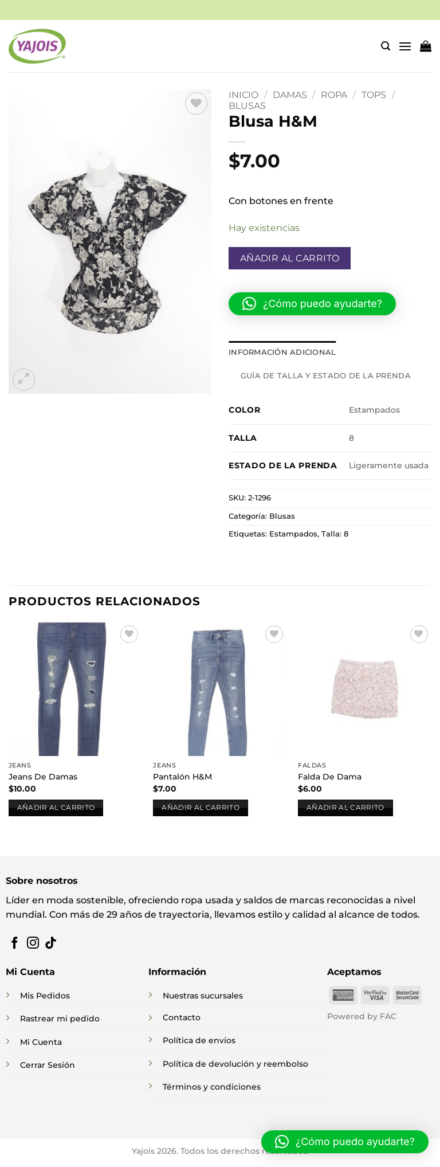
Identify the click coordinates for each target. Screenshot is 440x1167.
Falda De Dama (330, 777)
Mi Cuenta (41, 1042)
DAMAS (290, 94)
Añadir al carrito (290, 258)
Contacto (182, 1017)
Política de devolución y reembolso (235, 1064)
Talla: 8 (334, 534)
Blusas (247, 105)
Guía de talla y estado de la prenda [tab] (326, 375)
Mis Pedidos (45, 995)
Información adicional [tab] (282, 352)
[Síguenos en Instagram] (33, 943)
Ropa (334, 94)
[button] (385, 46)
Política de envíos (199, 1040)
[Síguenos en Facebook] (15, 943)
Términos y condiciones (212, 1087)
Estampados (293, 534)
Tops (374, 94)
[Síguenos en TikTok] (51, 943)
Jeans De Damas (43, 777)
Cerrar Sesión (47, 1065)
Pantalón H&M (182, 777)
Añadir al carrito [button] (56, 808)
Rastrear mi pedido (60, 1018)
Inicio (243, 94)
